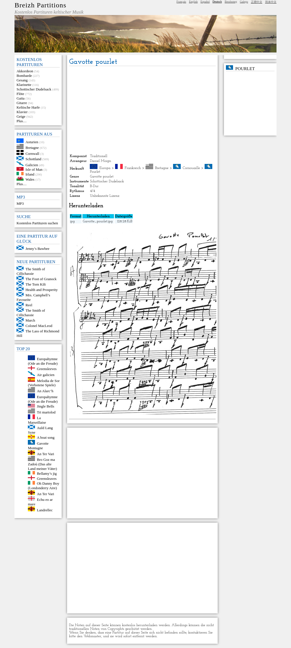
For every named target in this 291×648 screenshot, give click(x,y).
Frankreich (132, 168)
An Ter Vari (45, 453)
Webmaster (92, 636)
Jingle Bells (45, 406)
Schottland (33, 159)
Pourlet (95, 172)
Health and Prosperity (42, 290)
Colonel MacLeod (39, 326)
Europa (105, 168)
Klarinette (23, 85)
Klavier (22, 112)
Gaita (20, 98)
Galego (244, 1)
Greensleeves (47, 369)
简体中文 (271, 1)
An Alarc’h (45, 391)
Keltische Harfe (28, 107)
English (193, 1)
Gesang (22, 80)
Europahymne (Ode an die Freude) (42, 361)
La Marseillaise (37, 420)
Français (181, 1)
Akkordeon (24, 71)
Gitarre (21, 103)
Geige (20, 116)
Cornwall (32, 153)
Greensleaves (47, 478)
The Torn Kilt (36, 284)
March (30, 320)
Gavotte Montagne (38, 445)
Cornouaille (191, 168)
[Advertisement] (142, 110)
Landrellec (45, 510)
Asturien (32, 142)
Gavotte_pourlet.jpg (98, 221)
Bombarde (24, 75)
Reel (29, 305)
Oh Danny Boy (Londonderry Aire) (43, 485)
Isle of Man (34, 169)
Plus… (21, 121)
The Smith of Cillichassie (30, 271)
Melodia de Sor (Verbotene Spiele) (44, 382)
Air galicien (46, 375)
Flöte (20, 94)
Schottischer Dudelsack (33, 89)
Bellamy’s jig (47, 473)
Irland (30, 174)
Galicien (32, 164)
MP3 (20, 203)
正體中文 (256, 1)
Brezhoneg (231, 1)
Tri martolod (46, 412)
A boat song (46, 437)
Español (205, 1)
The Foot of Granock (41, 279)
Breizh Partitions (40, 5)
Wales (30, 179)
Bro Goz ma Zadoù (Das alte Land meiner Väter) (42, 464)
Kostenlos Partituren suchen (37, 223)
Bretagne (32, 147)
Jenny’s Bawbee (37, 248)
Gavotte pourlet (101, 176)
